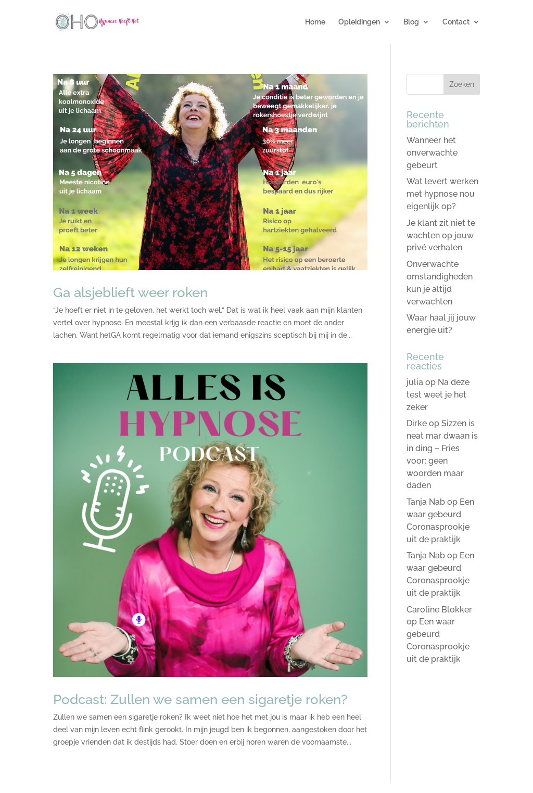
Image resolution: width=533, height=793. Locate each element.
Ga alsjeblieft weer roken (130, 292)
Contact (455, 22)
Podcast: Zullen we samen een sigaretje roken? (200, 699)
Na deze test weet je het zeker (438, 394)
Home (315, 22)
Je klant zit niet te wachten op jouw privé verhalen (441, 235)
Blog (411, 22)
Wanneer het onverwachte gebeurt (432, 152)
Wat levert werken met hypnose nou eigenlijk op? (442, 193)
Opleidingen (359, 22)
